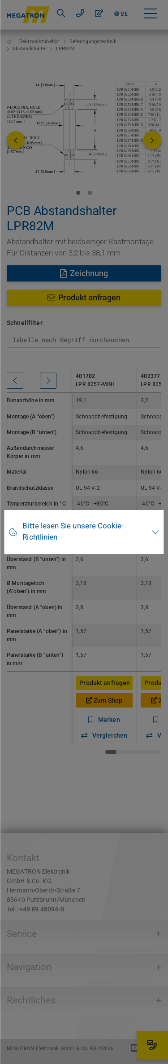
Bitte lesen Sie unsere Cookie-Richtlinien (73, 531)
